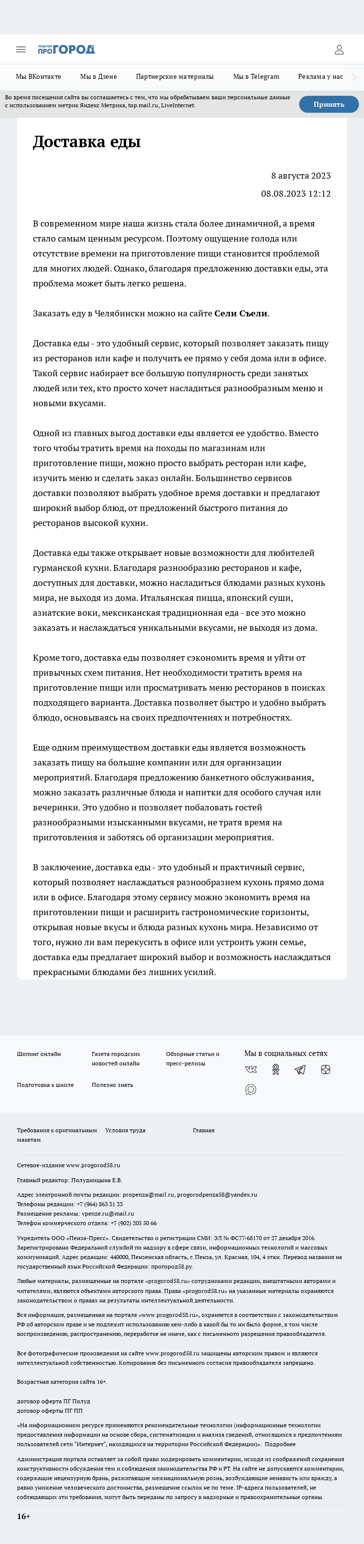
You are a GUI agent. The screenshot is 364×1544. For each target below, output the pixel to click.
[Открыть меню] (21, 49)
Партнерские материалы (175, 76)
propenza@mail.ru (148, 1194)
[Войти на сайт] (339, 49)
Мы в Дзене (98, 76)
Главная (203, 1130)
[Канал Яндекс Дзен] (325, 1069)
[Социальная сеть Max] (250, 1089)
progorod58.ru (167, 1281)
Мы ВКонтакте (38, 76)
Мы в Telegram (256, 76)
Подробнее (280, 1444)
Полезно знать (112, 1084)
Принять (329, 104)
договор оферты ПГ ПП (50, 1410)
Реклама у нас (321, 76)
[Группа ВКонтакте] (250, 1069)
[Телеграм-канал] (300, 1069)
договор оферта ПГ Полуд (53, 1401)
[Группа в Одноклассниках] (275, 1069)
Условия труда (125, 1130)
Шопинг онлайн (39, 1053)
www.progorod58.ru (93, 1165)
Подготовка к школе (45, 1084)
